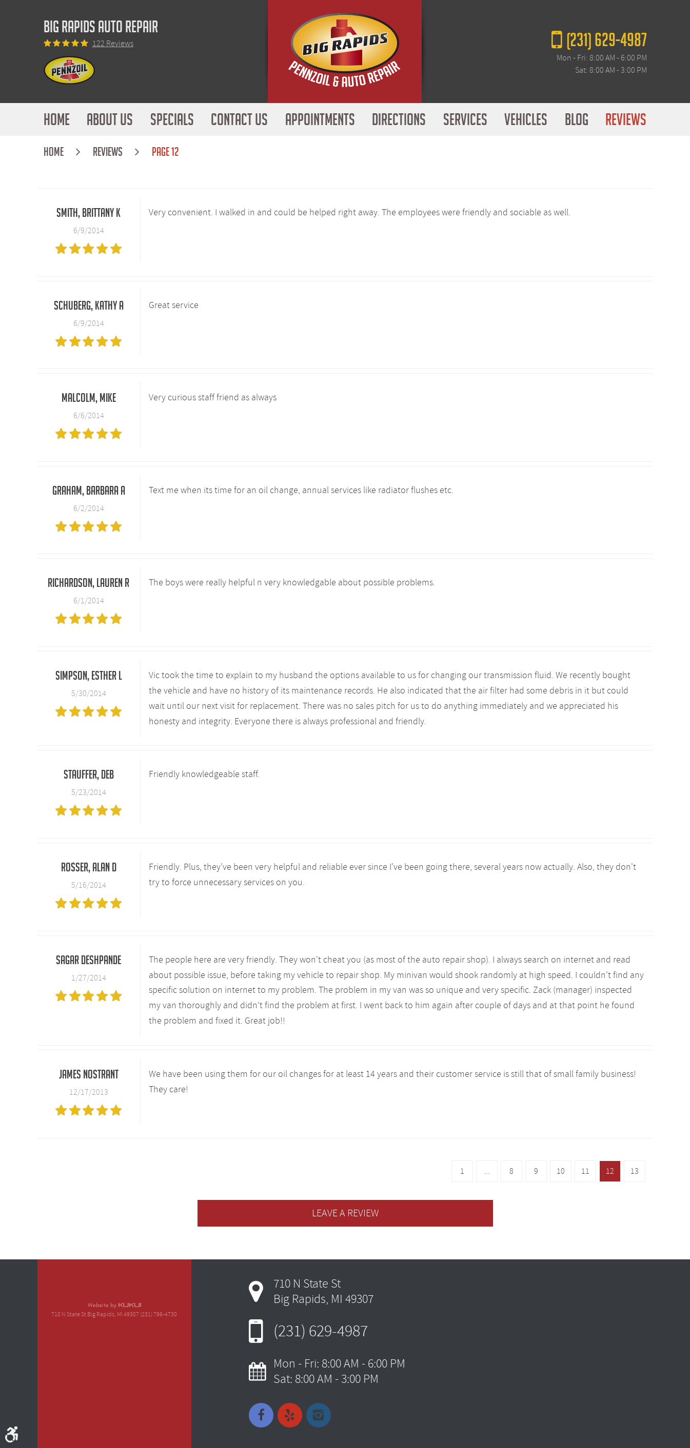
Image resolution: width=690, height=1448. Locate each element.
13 (634, 1171)
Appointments (320, 119)
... (487, 1171)
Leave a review (345, 1213)
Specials (172, 119)
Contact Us (239, 119)
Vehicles (525, 119)
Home (57, 119)
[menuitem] (57, 119)
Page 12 (165, 151)
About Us (110, 119)
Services (465, 119)
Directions (399, 119)
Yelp (290, 1415)
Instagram (318, 1415)
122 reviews (112, 43)
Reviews (625, 119)
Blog (576, 119)
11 (585, 1171)
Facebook (261, 1415)
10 (561, 1171)
